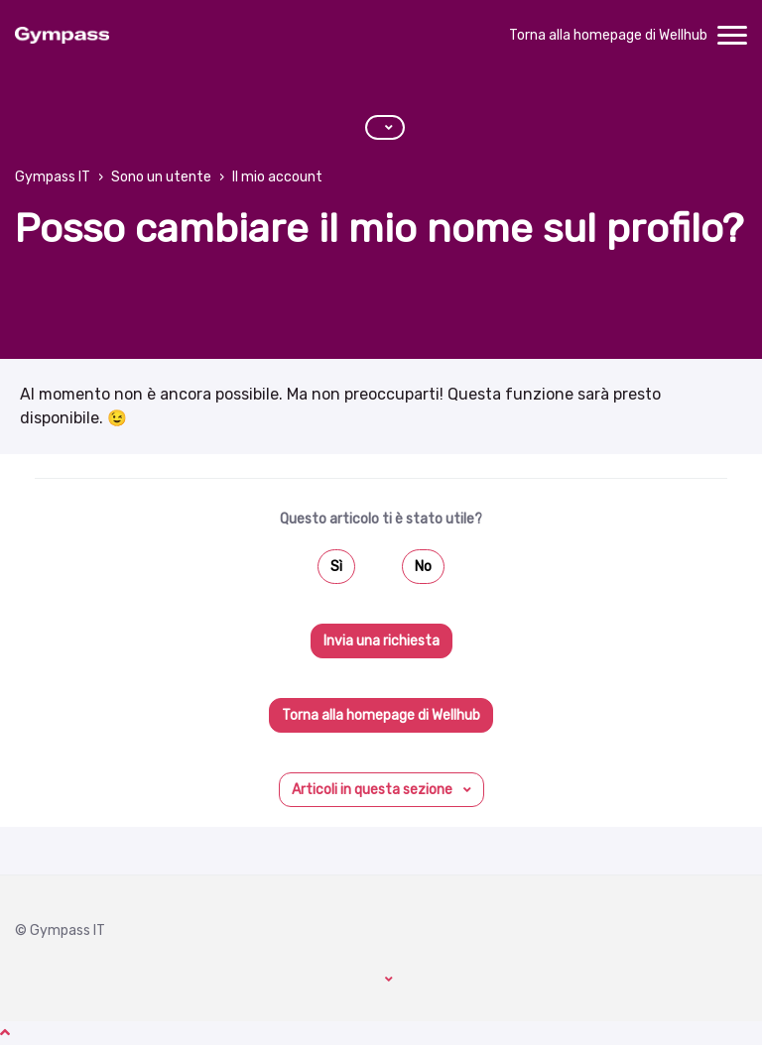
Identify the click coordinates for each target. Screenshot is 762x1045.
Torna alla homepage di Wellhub (608, 35)
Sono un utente (161, 177)
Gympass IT (52, 177)
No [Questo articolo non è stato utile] (423, 566)
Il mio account (277, 177)
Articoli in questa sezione (373, 789)
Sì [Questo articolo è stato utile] (336, 566)
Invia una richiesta (381, 641)
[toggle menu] (732, 36)
